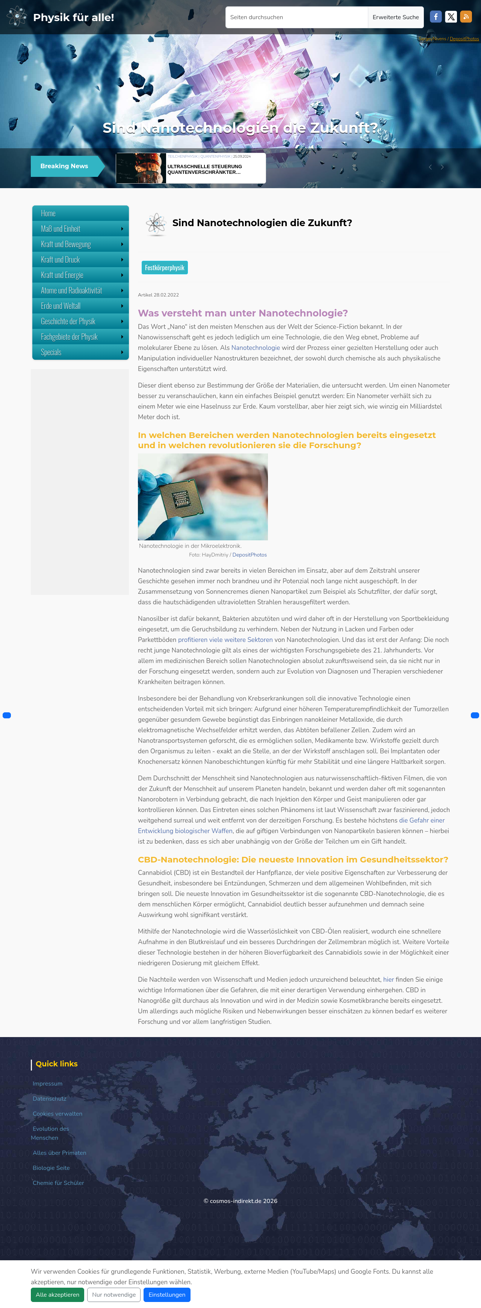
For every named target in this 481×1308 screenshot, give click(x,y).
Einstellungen (166, 1295)
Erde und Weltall (83, 305)
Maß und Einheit (83, 228)
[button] (430, 167)
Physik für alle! (73, 17)
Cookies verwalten (57, 1114)
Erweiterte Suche (396, 17)
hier (388, 979)
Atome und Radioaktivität (83, 290)
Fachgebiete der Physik (83, 336)
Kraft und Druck (83, 259)
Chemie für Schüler (58, 1183)
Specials (83, 351)
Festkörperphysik (165, 267)
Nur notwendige (114, 1295)
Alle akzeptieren (57, 1295)
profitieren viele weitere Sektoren (225, 640)
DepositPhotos (464, 39)
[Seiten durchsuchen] (296, 17)
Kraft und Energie (83, 274)
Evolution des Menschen (50, 1133)
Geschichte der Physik (83, 321)
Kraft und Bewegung (83, 243)
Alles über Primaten (59, 1153)
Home (48, 213)
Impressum (47, 1084)
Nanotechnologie (255, 348)
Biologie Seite (51, 1168)
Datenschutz (50, 1099)
